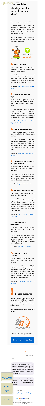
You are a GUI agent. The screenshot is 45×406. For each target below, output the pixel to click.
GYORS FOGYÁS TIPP (7, 388)
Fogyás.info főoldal (16, 402)
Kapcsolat (24, 402)
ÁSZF (25, 403)
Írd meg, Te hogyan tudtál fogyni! (22, 393)
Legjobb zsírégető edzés (24, 184)
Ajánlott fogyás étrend (24, 247)
